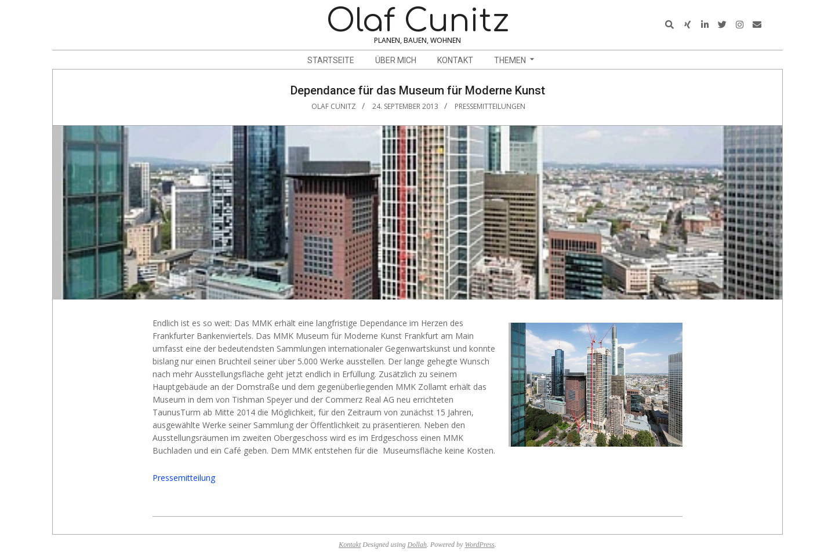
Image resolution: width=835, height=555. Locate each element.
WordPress (479, 545)
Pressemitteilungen (490, 106)
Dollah (417, 545)
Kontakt (350, 545)
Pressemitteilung (184, 477)
